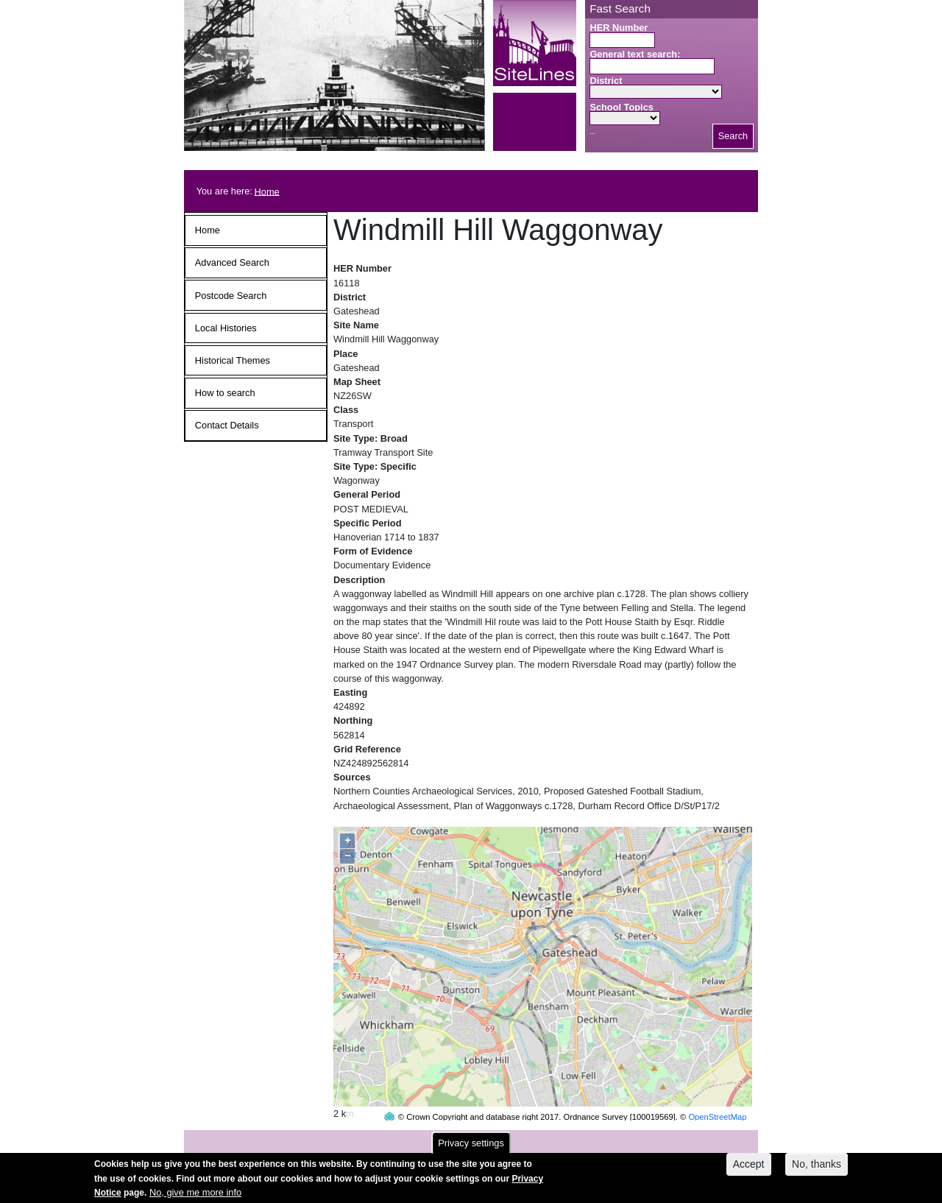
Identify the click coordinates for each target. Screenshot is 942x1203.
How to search (225, 392)
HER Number (618, 27)
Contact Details (227, 425)
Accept (749, 1169)
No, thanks (816, 1169)
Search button (592, 133)
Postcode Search (230, 295)
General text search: (634, 54)
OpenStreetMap (717, 1088)
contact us (567, 1138)
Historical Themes (232, 360)
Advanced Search (232, 262)
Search (733, 135)
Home (267, 191)
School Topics (621, 107)
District (605, 80)
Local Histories (226, 328)
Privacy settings (471, 1147)
